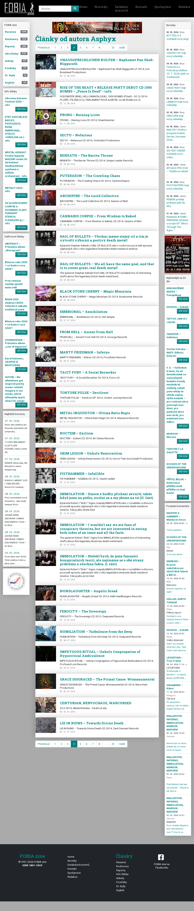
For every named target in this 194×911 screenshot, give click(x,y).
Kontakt (141, 7)
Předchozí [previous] (44, 47)
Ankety (120, 878)
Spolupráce (162, 7)
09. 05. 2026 (12, 552)
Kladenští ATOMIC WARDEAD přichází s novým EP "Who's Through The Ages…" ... (177, 222)
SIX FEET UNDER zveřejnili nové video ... (176, 152)
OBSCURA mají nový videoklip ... (176, 115)
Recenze (121, 862)
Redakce (72, 876)
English (120, 890)
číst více (21, 109)
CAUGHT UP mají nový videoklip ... (176, 53)
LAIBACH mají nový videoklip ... (177, 101)
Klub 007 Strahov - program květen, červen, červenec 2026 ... (177, 133)
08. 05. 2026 (12, 476)
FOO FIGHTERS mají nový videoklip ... (178, 185)
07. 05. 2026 (12, 420)
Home (83, 7)
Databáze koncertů (121, 8)
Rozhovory (122, 866)
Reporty (120, 870)
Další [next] (122, 47)
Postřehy (121, 882)
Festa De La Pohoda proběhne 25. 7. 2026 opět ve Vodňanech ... (178, 70)
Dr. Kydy (120, 886)
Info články (122, 874)
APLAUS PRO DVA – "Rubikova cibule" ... (178, 170)
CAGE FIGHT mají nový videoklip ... (176, 87)
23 (113, 47)
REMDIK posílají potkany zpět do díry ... (176, 201)
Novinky (101, 7)
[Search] (58, 9)
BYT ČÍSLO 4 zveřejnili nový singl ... (177, 37)
